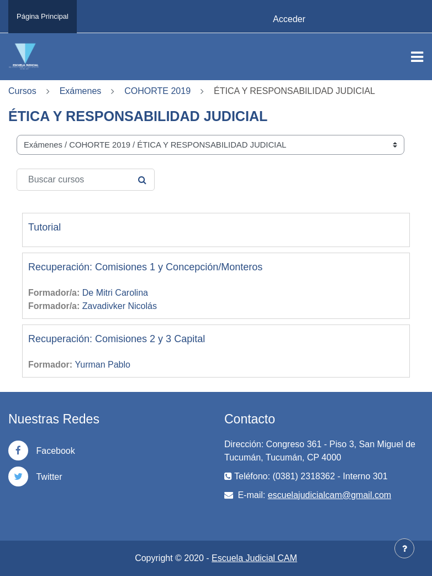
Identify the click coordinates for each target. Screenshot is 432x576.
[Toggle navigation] (417, 57)
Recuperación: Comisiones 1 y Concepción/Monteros (145, 267)
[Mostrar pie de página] (404, 548)
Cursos (22, 91)
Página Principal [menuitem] (43, 16)
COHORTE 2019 (157, 91)
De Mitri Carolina (115, 292)
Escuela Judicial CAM (254, 558)
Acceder (289, 19)
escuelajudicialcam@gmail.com (329, 495)
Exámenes (81, 91)
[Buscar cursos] (86, 180)
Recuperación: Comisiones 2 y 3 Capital (116, 338)
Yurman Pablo (102, 364)
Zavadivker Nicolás (119, 306)
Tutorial (44, 227)
